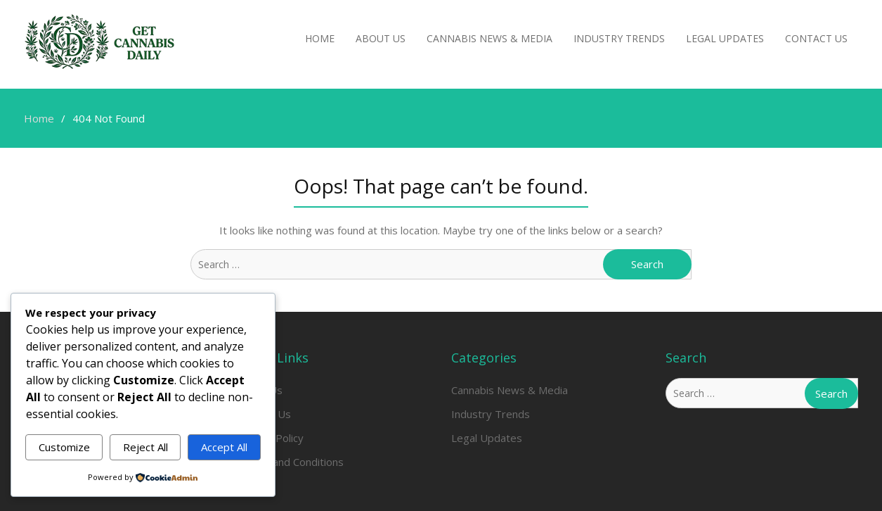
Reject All (145, 447)
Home (320, 38)
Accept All (224, 447)
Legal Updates (725, 38)
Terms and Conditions (291, 462)
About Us (381, 38)
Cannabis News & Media (489, 38)
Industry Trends (619, 38)
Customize (64, 447)
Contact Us (816, 38)
